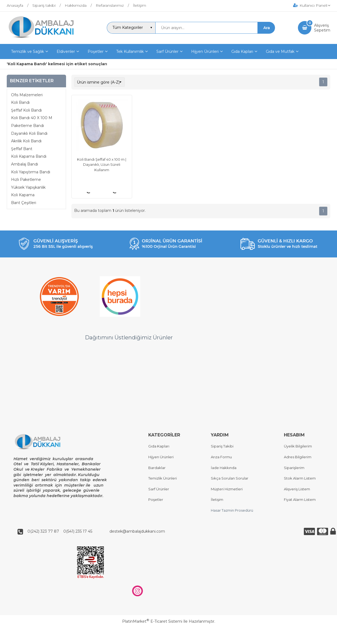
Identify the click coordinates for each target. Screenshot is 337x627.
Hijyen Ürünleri (161, 457)
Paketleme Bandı (27, 125)
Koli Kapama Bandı (28, 156)
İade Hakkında (223, 468)
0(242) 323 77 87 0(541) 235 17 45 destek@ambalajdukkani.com (94, 531)
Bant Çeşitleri (23, 202)
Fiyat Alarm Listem (300, 500)
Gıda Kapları (158, 446)
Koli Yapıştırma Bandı (30, 172)
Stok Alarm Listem (300, 478)
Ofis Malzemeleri (27, 94)
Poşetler (155, 500)
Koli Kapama (23, 194)
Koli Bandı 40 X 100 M (31, 117)
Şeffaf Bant (21, 148)
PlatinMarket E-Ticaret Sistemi (152, 621)
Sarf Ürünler (158, 489)
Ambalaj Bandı (24, 164)
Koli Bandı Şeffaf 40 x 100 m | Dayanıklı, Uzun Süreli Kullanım (101, 164)
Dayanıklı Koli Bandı (29, 133)
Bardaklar (157, 468)
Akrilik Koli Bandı (26, 141)
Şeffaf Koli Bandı (26, 110)
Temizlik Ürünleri (162, 478)
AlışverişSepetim (322, 28)
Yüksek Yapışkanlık (28, 187)
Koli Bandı (20, 102)
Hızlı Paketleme (26, 179)
